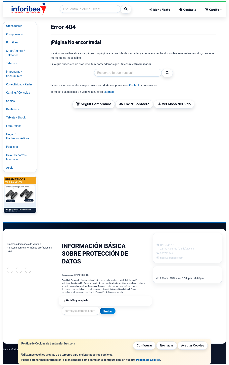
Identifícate (159, 9)
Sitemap (109, 91)
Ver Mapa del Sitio (174, 104)
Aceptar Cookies (192, 345)
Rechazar (166, 345)
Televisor (11, 63)
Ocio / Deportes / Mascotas (16, 157)
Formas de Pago (117, 331)
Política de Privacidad (133, 292)
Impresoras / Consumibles (14, 74)
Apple (9, 167)
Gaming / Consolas (18, 92)
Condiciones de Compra (77, 331)
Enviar (107, 311)
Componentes (14, 34)
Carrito (213, 9)
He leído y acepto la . (90, 300)
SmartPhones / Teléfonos (15, 53)
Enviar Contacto (134, 104)
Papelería (12, 146)
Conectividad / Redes (19, 84)
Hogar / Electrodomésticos (17, 136)
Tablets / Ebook (15, 117)
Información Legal (118, 322)
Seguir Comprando (93, 104)
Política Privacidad (73, 327)
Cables (10, 101)
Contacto (187, 9)
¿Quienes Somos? (73, 335)
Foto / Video (13, 125)
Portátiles (12, 42)
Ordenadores (14, 25)
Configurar (144, 345)
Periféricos (13, 109)
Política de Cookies (148, 359)
